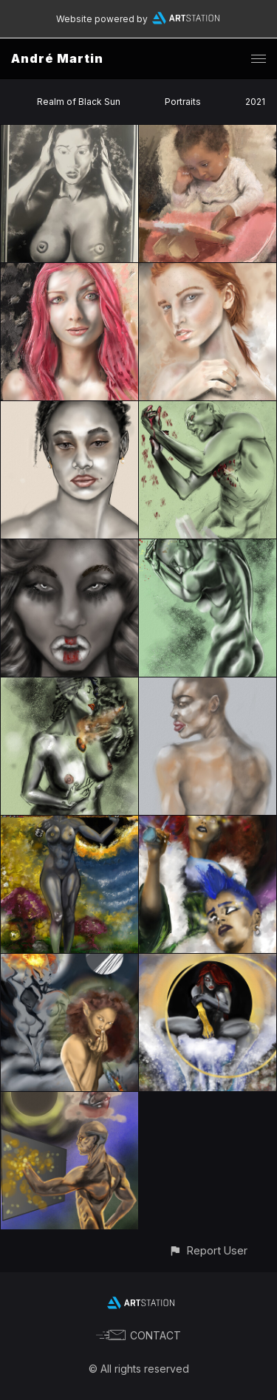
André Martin (57, 58)
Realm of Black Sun (78, 101)
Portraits (183, 101)
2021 (255, 101)
